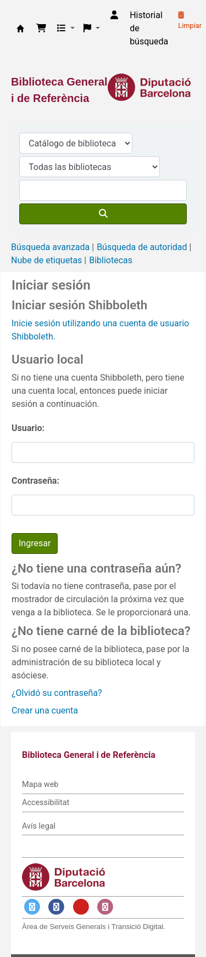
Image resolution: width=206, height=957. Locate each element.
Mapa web (40, 784)
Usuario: (28, 428)
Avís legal (38, 826)
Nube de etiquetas (46, 260)
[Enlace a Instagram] (105, 906)
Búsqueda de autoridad (142, 247)
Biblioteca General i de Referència (20, 28)
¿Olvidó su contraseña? (57, 693)
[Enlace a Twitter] (32, 906)
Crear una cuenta (45, 710)
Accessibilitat (45, 802)
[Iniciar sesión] (114, 15)
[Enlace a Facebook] (56, 906)
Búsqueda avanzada (50, 247)
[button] (41, 28)
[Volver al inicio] (173, 923)
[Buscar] (103, 213)
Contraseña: (35, 480)
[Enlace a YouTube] (81, 906)
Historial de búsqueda (149, 28)
